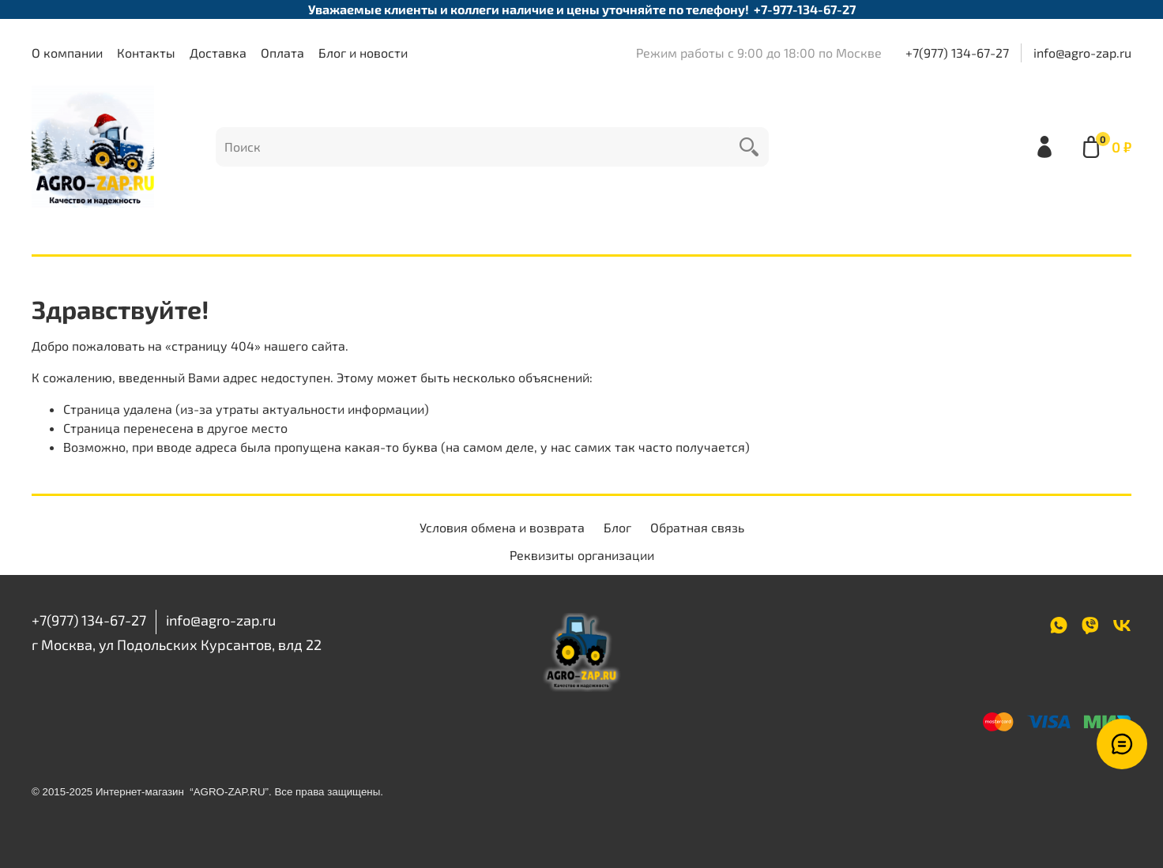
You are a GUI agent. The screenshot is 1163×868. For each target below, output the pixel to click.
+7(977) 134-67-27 (957, 52)
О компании (67, 52)
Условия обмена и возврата (502, 527)
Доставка (218, 52)
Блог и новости (363, 52)
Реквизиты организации (582, 554)
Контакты (146, 52)
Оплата (282, 52)
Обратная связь (697, 527)
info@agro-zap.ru (1082, 52)
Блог (617, 527)
